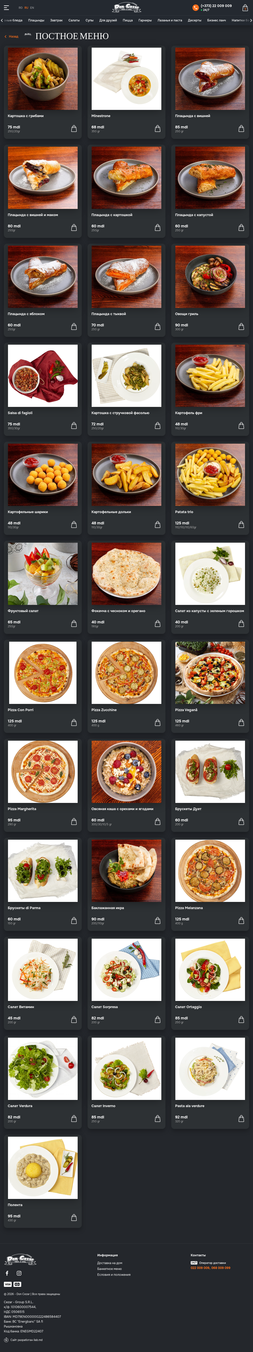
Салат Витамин (21, 1007)
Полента (15, 1205)
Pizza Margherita (22, 809)
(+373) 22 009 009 (216, 6)
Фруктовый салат (23, 611)
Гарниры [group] (145, 20)
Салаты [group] (74, 20)
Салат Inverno (103, 1106)
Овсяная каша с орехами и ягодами (122, 809)
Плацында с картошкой (111, 215)
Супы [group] (90, 20)
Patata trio (184, 512)
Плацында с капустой (194, 215)
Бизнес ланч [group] (216, 20)
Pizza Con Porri (20, 710)
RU (26, 8)
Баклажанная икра (107, 908)
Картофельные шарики (28, 512)
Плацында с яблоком (26, 314)
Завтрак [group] (56, 20)
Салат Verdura (20, 1106)
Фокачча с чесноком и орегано (118, 611)
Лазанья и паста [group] (170, 20)
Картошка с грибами (26, 116)
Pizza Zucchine (104, 710)
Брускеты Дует (188, 809)
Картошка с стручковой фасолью (120, 413)
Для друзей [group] (108, 20)
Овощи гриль (186, 314)
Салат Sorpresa (104, 1007)
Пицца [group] (128, 20)
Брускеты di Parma (24, 908)
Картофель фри (188, 413)
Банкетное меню (109, 1269)
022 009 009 (200, 1268)
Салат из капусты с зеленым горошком (209, 611)
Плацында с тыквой (108, 314)
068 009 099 (220, 1268)
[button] (2, 20)
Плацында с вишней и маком (33, 215)
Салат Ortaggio (188, 1007)
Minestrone (100, 116)
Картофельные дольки (111, 512)
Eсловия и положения (114, 1275)
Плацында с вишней (192, 116)
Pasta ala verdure (189, 1106)
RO (21, 8)
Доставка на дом (109, 1263)
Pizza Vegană (186, 710)
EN (32, 8)
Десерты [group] (194, 20)
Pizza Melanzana (189, 908)
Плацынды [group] (36, 20)
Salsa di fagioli (20, 413)
